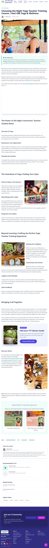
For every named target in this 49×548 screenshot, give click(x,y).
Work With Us (28, 539)
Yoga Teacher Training (10, 439)
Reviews (27, 538)
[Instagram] (2, 544)
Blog (14, 541)
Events (14, 539)
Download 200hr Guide (28, 341)
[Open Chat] (46, 545)
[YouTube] (7, 544)
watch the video (29, 83)
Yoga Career (24, 439)
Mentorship (35, 1)
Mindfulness (6, 500)
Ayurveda (15, 356)
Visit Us (27, 543)
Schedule (41, 1)
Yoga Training (15, 1)
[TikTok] (10, 544)
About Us (27, 533)
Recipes (15, 543)
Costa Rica (21, 500)
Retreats (30, 1)
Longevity (27, 500)
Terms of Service (41, 534)
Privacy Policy (41, 533)
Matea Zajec (8, 16)
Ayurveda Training (20, 1)
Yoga (9, 356)
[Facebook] (4, 544)
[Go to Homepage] (7, 1)
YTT (18, 439)
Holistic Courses (25, 1)
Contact (46, 1)
